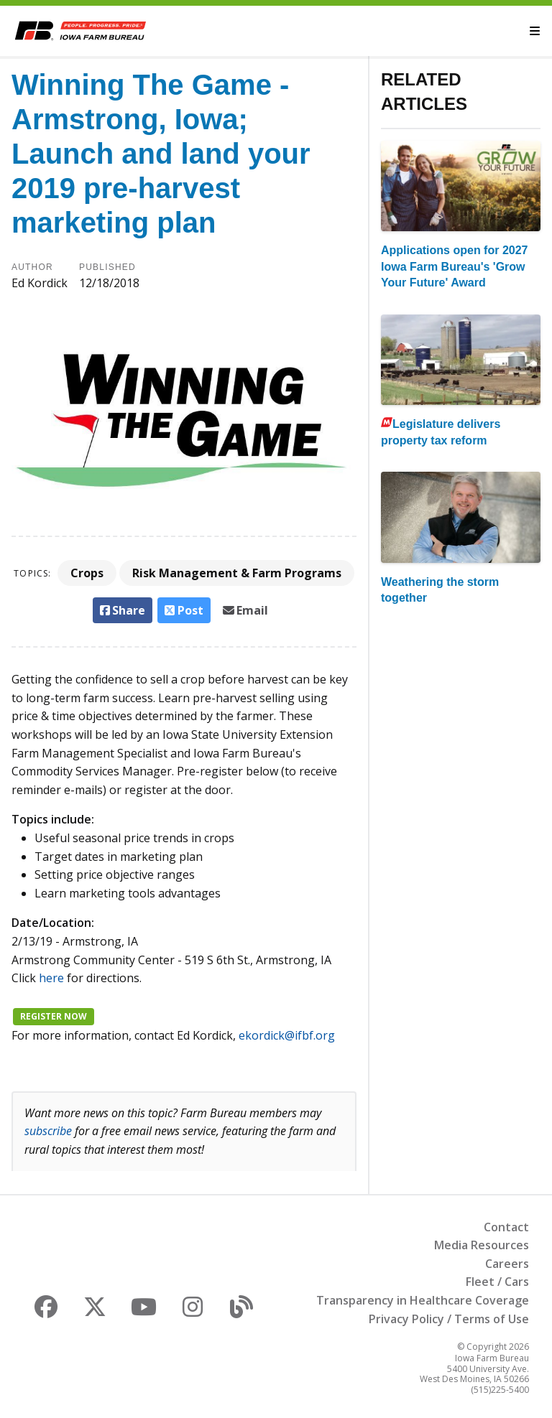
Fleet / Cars (497, 1281)
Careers (507, 1264)
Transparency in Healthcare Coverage (422, 1300)
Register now (53, 1016)
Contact (506, 1227)
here (51, 978)
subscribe (48, 1131)
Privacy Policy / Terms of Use (449, 1319)
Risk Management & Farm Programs (236, 573)
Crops (87, 573)
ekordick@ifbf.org (287, 1035)
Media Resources (481, 1245)
